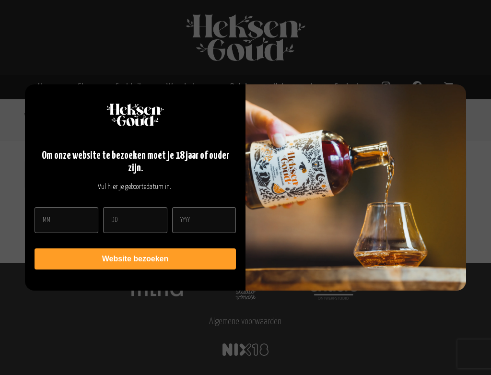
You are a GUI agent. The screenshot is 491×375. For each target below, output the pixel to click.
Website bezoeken (135, 259)
